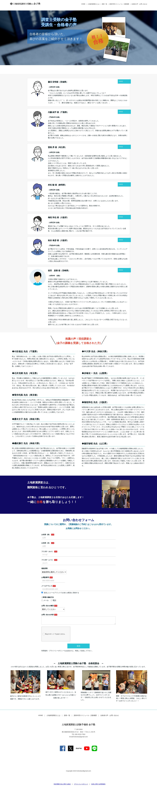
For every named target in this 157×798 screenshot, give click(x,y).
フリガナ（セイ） (47, 551)
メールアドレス (46, 586)
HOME (83, 4)
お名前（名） (46, 543)
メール (45, 600)
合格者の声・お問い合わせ (139, 4)
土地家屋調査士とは (93, 4)
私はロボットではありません (54, 636)
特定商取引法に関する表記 (62, 786)
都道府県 (44, 568)
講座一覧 (104, 4)
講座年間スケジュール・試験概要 (119, 4)
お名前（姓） (46, 534)
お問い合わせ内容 (47, 614)
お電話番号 (45, 577)
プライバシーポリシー (81, 786)
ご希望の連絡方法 (47, 597)
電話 (53, 600)
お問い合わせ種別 (47, 606)
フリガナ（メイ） (47, 560)
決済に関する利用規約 (98, 786)
